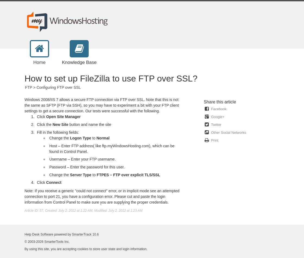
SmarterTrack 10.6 (85, 234)
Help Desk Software (39, 234)
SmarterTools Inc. (56, 242)
